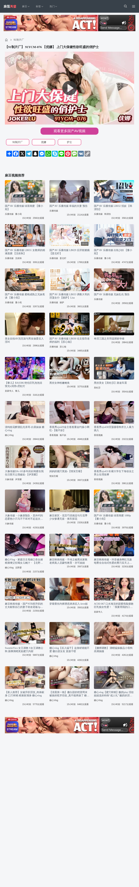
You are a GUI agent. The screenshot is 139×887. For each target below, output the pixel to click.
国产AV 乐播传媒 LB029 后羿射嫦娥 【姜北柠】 (69, 252)
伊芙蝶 (18, 479)
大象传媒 (9, 479)
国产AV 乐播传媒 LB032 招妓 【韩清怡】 (113, 208)
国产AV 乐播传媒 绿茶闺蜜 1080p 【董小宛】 (112, 517)
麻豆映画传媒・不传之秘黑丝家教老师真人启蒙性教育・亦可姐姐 (68, 561)
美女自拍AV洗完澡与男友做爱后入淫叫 (24, 340)
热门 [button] (54, 6)
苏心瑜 (63, 346)
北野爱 (18, 567)
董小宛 (18, 214)
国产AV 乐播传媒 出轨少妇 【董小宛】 (113, 252)
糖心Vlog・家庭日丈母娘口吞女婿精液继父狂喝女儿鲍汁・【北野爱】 (24, 561)
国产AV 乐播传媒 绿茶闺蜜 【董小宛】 (24, 208)
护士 (69, 142)
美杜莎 (97, 387)
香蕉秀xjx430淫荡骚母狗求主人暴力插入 (114, 429)
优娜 (43, 142)
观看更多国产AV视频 (69, 131)
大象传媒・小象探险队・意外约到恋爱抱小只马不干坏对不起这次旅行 (24, 517)
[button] (125, 6)
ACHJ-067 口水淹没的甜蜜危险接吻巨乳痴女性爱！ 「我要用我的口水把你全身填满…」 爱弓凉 (113, 605)
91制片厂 (19, 39)
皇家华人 (9, 391)
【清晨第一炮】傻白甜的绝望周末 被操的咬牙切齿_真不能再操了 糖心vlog (69, 694)
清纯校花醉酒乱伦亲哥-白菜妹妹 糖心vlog (24, 429)
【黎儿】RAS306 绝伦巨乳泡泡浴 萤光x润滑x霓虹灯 (23, 384)
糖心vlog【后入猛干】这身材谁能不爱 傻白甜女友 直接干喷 (69, 650)
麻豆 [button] (26, 6)
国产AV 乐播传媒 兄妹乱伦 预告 (112, 294)
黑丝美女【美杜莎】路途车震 (110, 383)
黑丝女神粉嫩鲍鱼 (59, 383)
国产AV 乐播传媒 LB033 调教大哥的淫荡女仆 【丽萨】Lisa (69, 296)
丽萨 (62, 302)
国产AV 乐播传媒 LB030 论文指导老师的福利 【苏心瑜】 (69, 340)
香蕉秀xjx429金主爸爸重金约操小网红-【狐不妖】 (69, 429)
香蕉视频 (53, 435)
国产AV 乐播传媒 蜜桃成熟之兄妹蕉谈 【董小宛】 (25, 296)
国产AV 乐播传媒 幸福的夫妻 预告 (68, 206)
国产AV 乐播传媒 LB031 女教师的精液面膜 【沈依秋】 (25, 252)
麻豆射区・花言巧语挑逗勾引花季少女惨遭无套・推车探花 (68, 517)
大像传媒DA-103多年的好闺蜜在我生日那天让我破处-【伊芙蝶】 (24, 473)
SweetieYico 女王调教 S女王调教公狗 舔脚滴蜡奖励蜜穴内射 (24, 650)
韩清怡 (107, 214)
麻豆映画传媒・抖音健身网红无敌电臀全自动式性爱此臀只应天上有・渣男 (113, 561)
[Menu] (133, 6)
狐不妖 (63, 435)
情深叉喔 (53, 476)
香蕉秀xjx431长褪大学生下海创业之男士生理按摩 (114, 473)
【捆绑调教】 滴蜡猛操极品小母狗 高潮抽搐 (113, 650)
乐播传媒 (9, 214)
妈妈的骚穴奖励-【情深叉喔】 (66, 471)
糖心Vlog (9, 435)
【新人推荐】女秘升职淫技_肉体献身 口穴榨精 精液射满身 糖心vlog (24, 694)
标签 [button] (40, 6)
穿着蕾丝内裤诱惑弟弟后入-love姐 (68, 603)
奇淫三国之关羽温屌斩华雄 (109, 338)
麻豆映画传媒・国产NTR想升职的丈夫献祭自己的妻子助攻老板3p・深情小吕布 (24, 605)
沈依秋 (18, 258)
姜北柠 (63, 258)
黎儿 (17, 391)
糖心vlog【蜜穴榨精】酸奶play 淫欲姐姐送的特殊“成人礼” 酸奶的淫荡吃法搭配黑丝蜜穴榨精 (114, 694)
